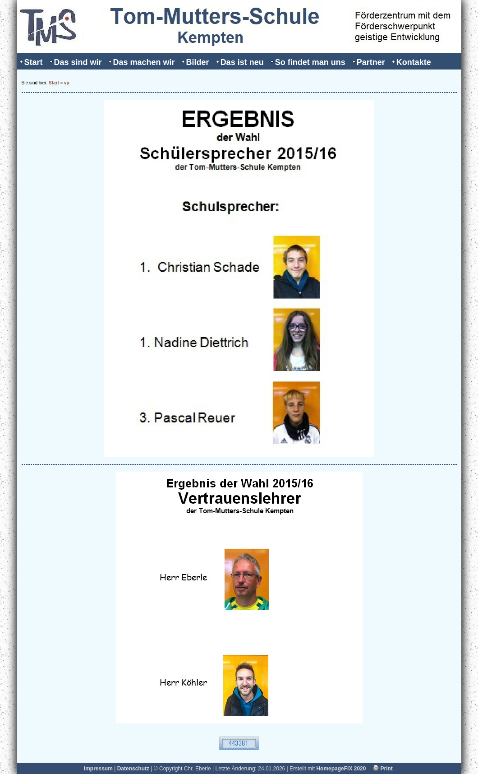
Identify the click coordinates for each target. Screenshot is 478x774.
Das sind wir (78, 62)
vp (66, 82)
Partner (371, 62)
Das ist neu (242, 62)
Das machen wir (144, 62)
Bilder (197, 62)
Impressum (98, 768)
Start (33, 62)
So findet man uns (310, 62)
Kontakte (413, 62)
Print (383, 768)
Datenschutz (133, 768)
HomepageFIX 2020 (341, 768)
